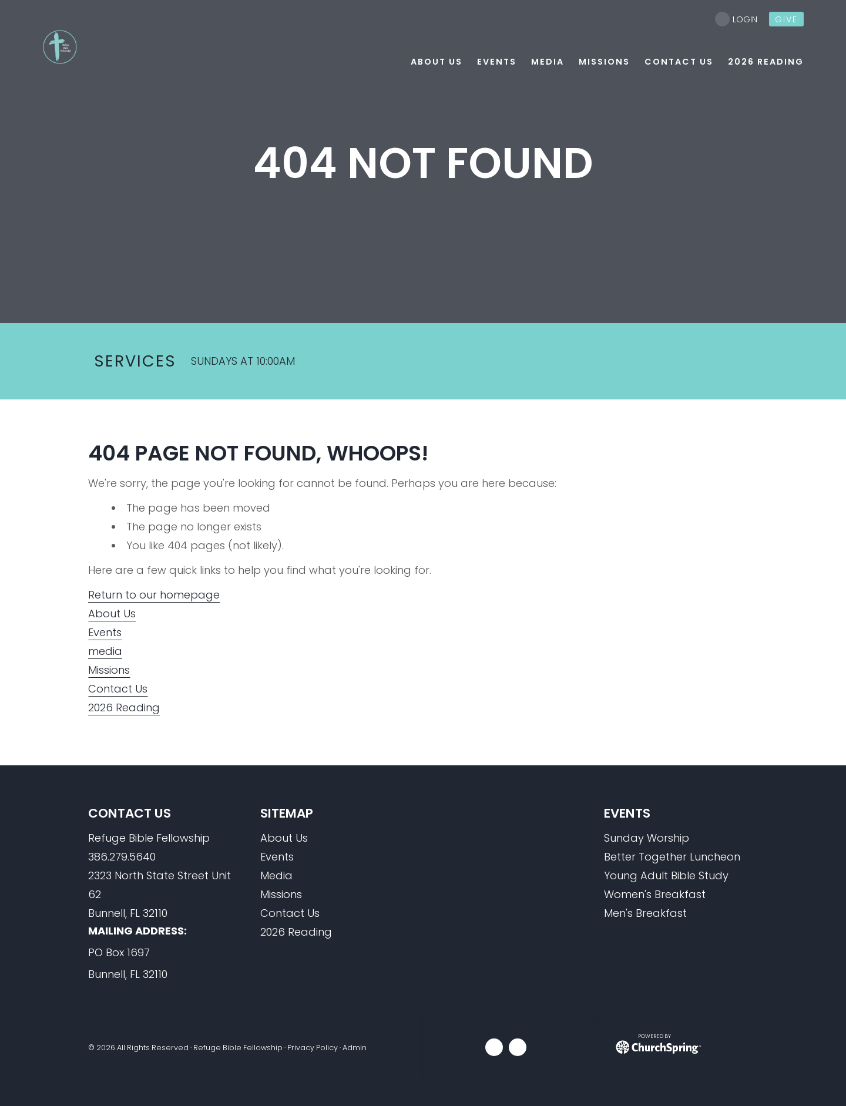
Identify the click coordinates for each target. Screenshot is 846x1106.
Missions (109, 670)
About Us (112, 613)
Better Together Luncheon (672, 856)
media (105, 651)
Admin (355, 1048)
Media (276, 875)
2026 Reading (124, 707)
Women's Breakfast (655, 894)
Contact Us (117, 688)
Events (105, 632)
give (786, 19)
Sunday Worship (646, 838)
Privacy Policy (312, 1048)
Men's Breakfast (645, 913)
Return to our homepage (154, 594)
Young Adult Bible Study (666, 875)
